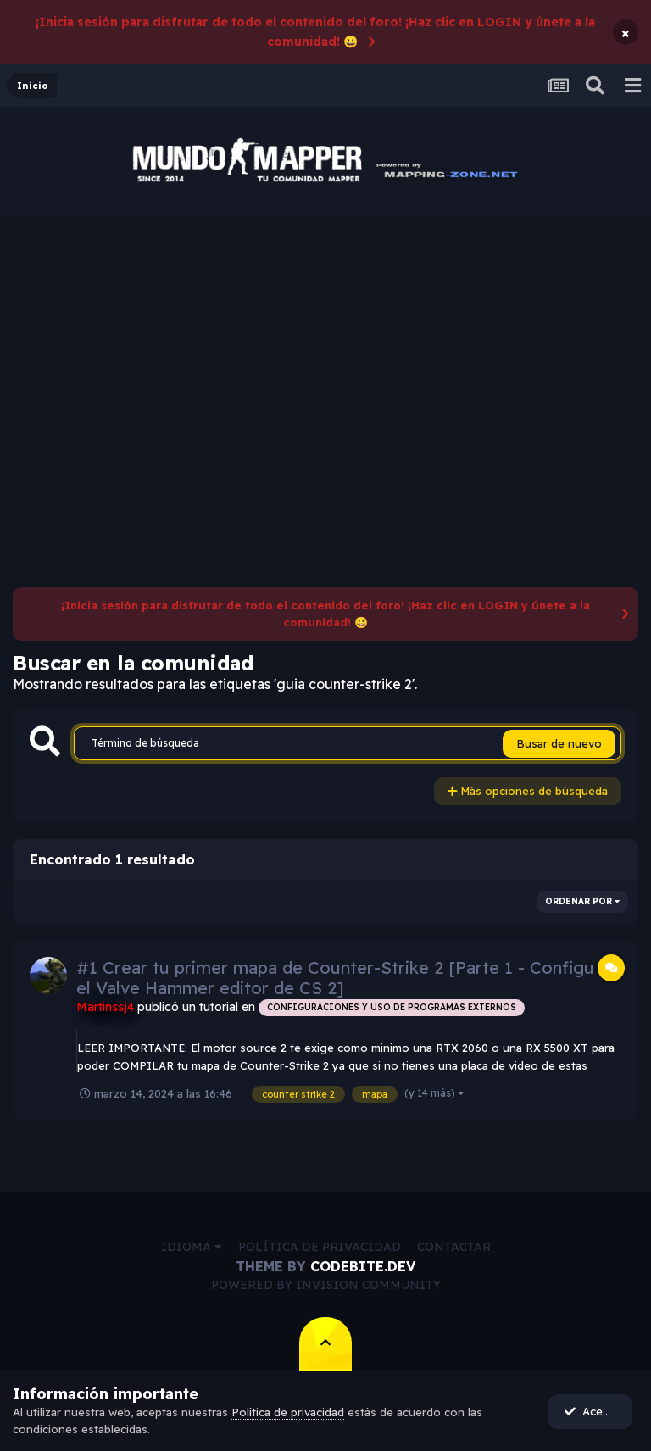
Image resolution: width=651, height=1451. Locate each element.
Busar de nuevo (559, 743)
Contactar (454, 1246)
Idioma (191, 1246)
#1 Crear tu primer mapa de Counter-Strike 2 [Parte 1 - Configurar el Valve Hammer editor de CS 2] (346, 977)
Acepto (592, 1411)
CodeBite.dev (362, 1266)
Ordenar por (582, 901)
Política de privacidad (319, 1246)
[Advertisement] (325, 344)
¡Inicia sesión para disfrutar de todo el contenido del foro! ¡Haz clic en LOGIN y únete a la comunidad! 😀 (315, 31)
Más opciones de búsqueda (528, 791)
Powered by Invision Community (326, 1285)
